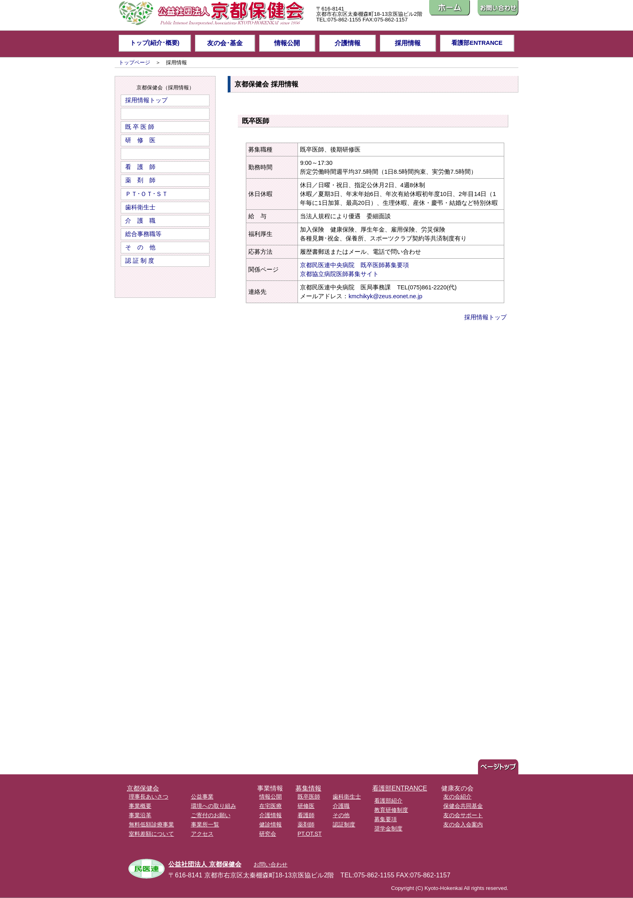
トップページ (134, 62)
